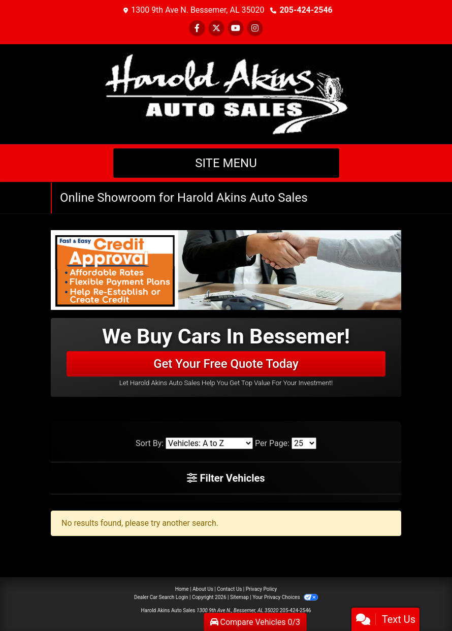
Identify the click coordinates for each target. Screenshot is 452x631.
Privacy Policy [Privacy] (261, 589)
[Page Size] (304, 443)
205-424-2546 (305, 10)
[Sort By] (209, 443)
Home (182, 589)
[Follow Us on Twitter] (216, 28)
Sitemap (239, 597)
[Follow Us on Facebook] (197, 28)
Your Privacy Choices (285, 597)
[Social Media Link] (255, 28)
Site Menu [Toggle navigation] (226, 163)
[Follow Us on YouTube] (235, 28)
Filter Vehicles (226, 478)
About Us (202, 589)
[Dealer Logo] (226, 93)
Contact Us (229, 589)
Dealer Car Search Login (161, 597)
